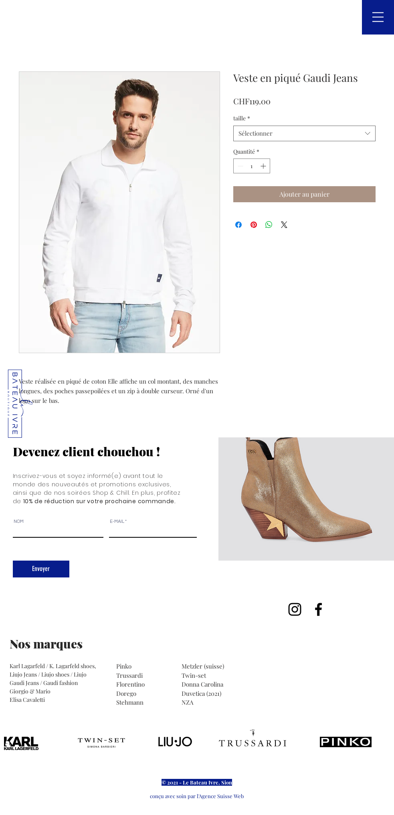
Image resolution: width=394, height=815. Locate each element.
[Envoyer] (41, 569)
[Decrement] (239, 166)
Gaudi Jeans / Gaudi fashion (44, 683)
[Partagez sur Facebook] (238, 225)
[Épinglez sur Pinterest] (254, 225)
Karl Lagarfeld (28, 666)
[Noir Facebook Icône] (318, 609)
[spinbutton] (251, 166)
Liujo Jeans (23, 674)
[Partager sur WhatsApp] (269, 225)
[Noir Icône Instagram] (294, 609)
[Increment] (264, 166)
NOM (19, 521)
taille (241, 118)
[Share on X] (284, 225)
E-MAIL (117, 521)
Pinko (124, 666)
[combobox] (304, 133)
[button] (378, 17)
